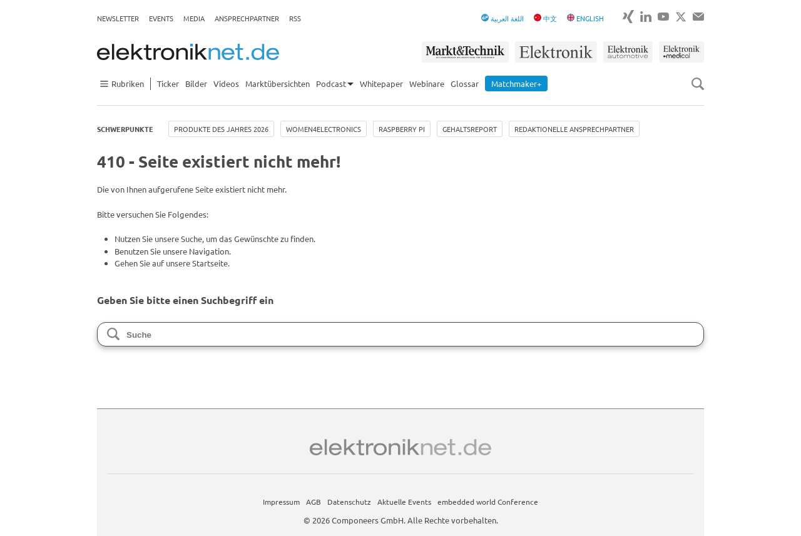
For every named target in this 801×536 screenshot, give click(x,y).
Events (161, 18)
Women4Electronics (323, 129)
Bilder (196, 83)
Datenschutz (349, 502)
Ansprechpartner (247, 18)
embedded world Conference (487, 502)
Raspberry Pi (402, 129)
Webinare (426, 83)
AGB (313, 502)
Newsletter (118, 18)
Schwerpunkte (125, 129)
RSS (295, 18)
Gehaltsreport (469, 129)
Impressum (281, 502)
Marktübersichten (277, 83)
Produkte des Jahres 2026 (221, 129)
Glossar (465, 83)
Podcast (331, 83)
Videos (226, 83)
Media (194, 18)
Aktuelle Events (404, 502)
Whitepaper (381, 83)
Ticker (168, 83)
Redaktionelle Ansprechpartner (574, 129)
